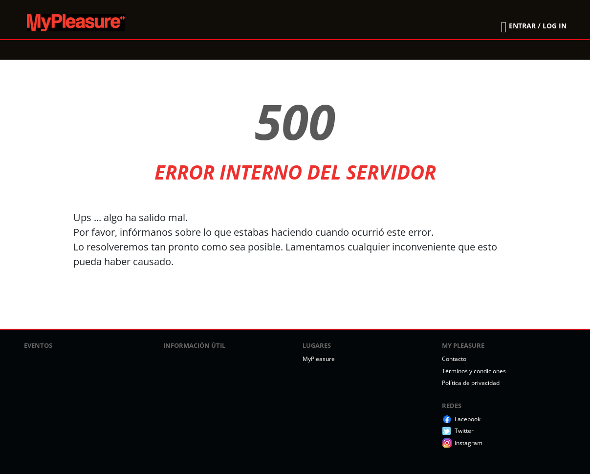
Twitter (464, 431)
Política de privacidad (471, 383)
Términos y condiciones (474, 371)
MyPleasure (319, 359)
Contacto (454, 359)
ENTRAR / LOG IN (538, 25)
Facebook (468, 419)
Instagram (468, 443)
